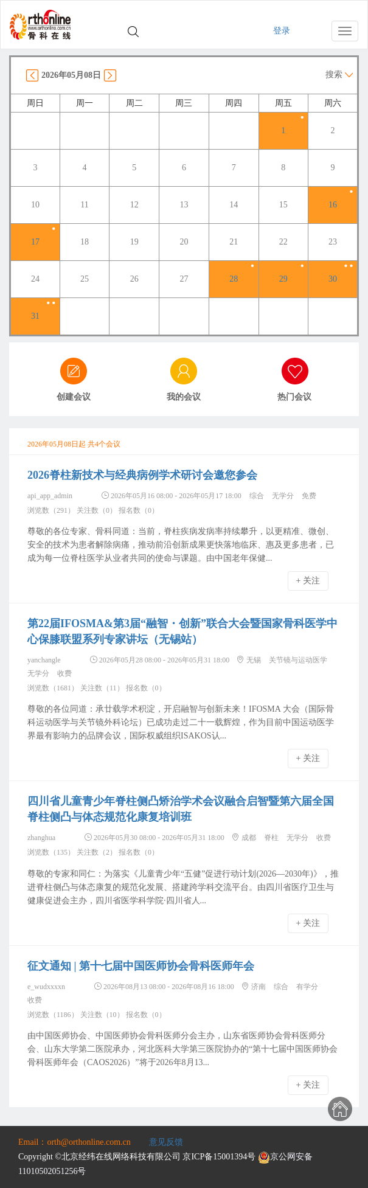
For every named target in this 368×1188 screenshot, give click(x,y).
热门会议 (294, 396)
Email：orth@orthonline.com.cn (74, 1142)
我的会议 (184, 396)
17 (35, 241)
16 (332, 204)
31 (35, 316)
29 (283, 278)
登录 (281, 30)
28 (233, 278)
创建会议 (74, 396)
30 (332, 278)
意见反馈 (166, 1142)
